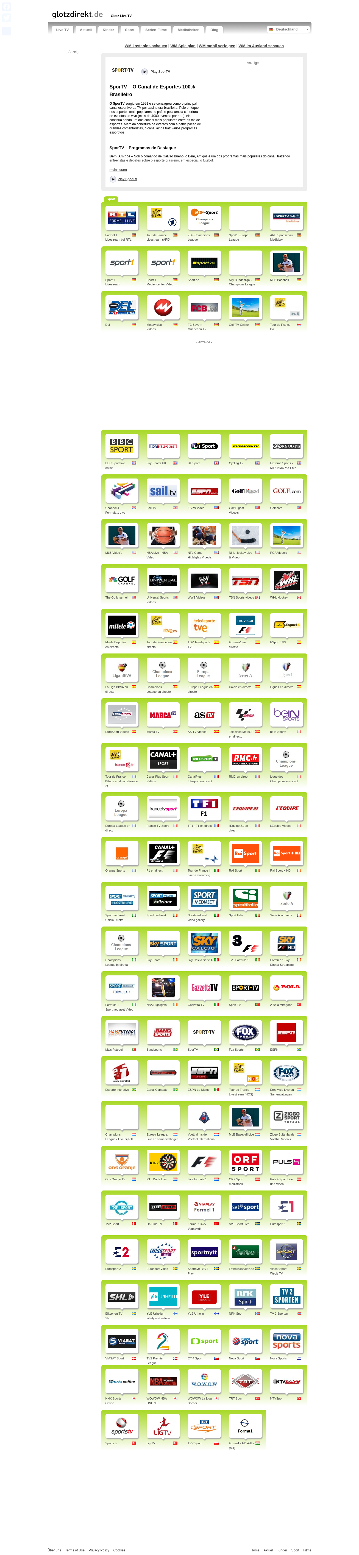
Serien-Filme (156, 30)
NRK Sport (236, 1313)
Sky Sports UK (156, 463)
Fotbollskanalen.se (241, 1268)
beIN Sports (278, 731)
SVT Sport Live (239, 1224)
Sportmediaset (156, 915)
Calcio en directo (240, 687)
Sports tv (111, 1443)
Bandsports (154, 1049)
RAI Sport (235, 870)
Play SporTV (127, 179)
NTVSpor (276, 1398)
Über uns (54, 1550)
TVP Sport (195, 1443)
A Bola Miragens (281, 1004)
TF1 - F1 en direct (200, 825)
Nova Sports (278, 1358)
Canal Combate (157, 1089)
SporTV (193, 1049)
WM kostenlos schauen (146, 46)
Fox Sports (236, 1049)
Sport (129, 30)
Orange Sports (115, 870)
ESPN (274, 1049)
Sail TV (151, 508)
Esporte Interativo (117, 1089)
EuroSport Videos (117, 731)
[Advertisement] (116, 5)
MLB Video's (113, 552)
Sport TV (235, 1004)
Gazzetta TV (196, 1004)
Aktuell (86, 30)
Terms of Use (75, 1550)
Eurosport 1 (278, 1224)
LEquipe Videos (280, 825)
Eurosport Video (157, 1268)
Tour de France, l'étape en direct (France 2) (121, 781)
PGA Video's (278, 552)
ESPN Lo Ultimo (199, 1089)
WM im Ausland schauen (261, 46)
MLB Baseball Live (241, 1134)
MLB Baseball (279, 280)
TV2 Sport (112, 1224)
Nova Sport (236, 1358)
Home (255, 1550)
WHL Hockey (279, 597)
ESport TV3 (278, 642)
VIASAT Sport (114, 1358)
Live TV (62, 30)
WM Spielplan (183, 46)
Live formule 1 (197, 1179)
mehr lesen (118, 170)
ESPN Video (196, 508)
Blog (214, 30)
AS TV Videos (197, 731)
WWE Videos (197, 597)
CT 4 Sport (195, 1358)
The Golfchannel (116, 597)
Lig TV (151, 1443)
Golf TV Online (239, 324)
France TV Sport (158, 825)
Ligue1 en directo (281, 687)
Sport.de (193, 280)
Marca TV (153, 731)
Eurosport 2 (113, 1268)
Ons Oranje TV (115, 1179)
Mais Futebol (114, 1049)
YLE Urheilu (196, 1313)
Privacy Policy (99, 1550)
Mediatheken (188, 30)
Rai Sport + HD (280, 870)
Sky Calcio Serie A (200, 960)
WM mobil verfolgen (217, 46)
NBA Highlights (157, 1004)
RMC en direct (238, 776)
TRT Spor (235, 1398)
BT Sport (194, 463)
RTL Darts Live (157, 1179)
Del (107, 324)
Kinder (108, 30)
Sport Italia (236, 915)
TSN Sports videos (241, 597)
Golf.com (276, 508)
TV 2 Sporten (279, 1313)
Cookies (119, 1550)
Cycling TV (236, 463)
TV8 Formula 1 (239, 960)
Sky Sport (153, 960)
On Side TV (154, 1224)
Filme (307, 1550)
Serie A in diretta (281, 915)
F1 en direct (155, 870)
